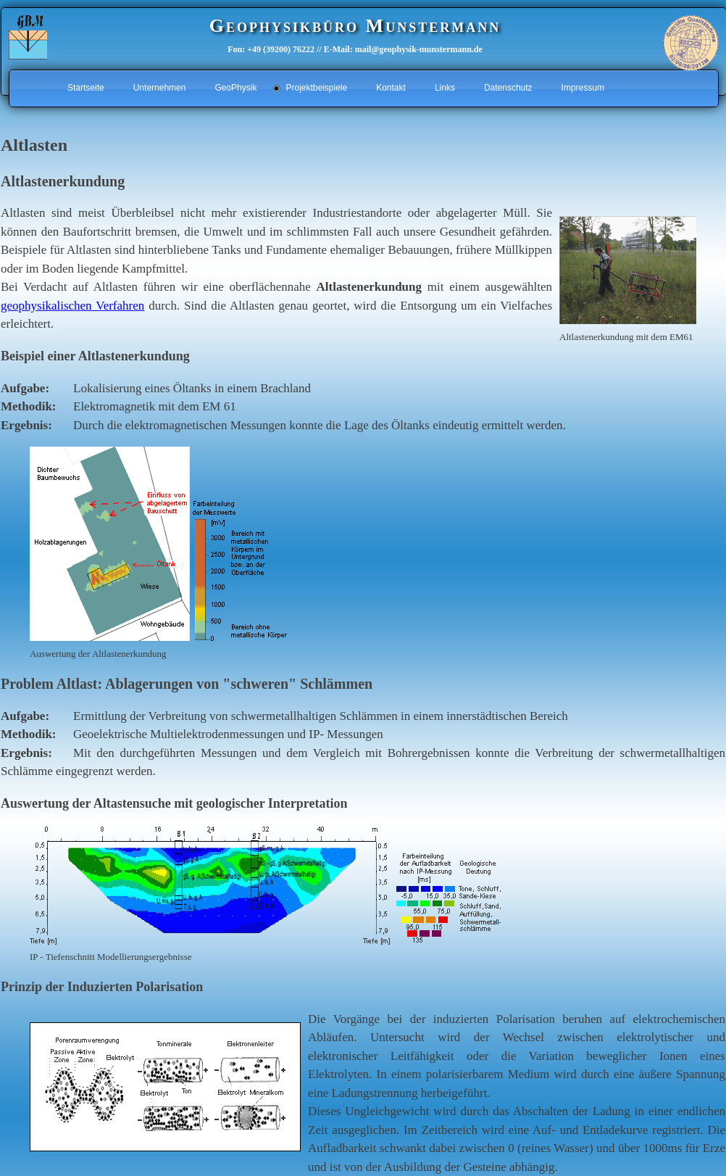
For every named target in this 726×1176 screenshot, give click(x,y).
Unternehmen (159, 88)
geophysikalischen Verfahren (72, 305)
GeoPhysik (235, 88)
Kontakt (391, 88)
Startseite (85, 88)
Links (445, 88)
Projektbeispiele (316, 88)
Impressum (583, 88)
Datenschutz (508, 88)
